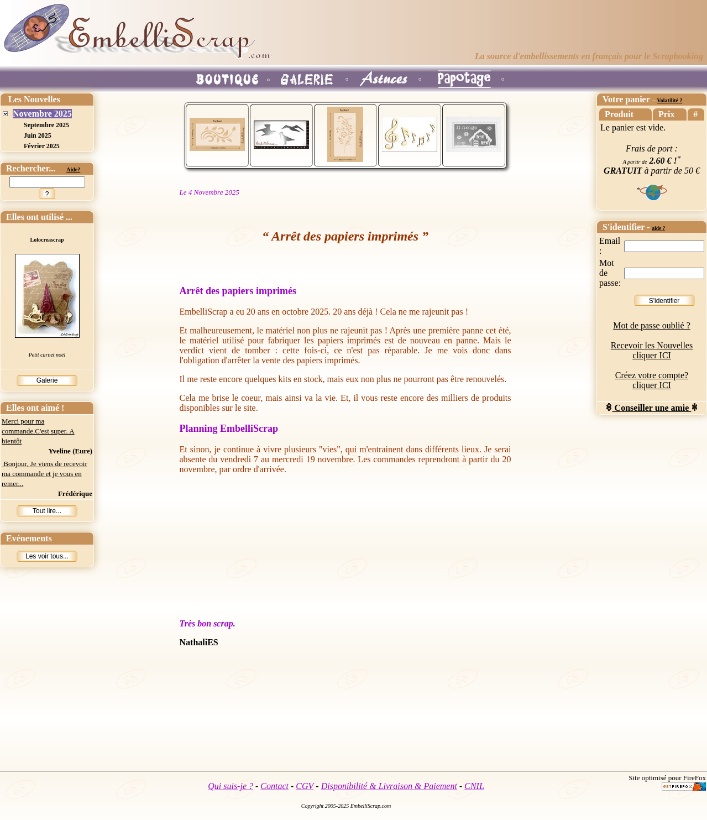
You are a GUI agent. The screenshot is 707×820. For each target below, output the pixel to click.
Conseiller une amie (652, 407)
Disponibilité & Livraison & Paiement (389, 786)
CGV (304, 786)
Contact (274, 786)
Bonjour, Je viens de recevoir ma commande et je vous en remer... (44, 473)
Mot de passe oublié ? (651, 325)
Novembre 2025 (42, 113)
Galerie (47, 380)
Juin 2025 (37, 135)
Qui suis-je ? (230, 786)
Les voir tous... (47, 556)
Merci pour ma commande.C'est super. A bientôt (38, 431)
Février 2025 (42, 146)
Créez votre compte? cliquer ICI (651, 380)
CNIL (474, 786)
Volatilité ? (669, 100)
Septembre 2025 (46, 125)
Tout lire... (47, 511)
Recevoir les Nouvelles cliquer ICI (652, 350)
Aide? (73, 169)
